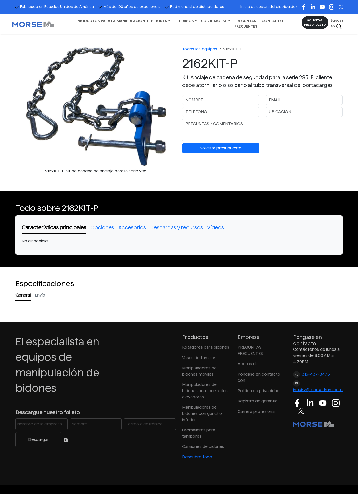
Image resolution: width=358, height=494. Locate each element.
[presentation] (305, 129)
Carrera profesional (256, 411)
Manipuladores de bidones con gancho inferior (202, 413)
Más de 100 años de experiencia (129, 7)
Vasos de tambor (198, 357)
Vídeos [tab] (215, 227)
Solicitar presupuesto (221, 148)
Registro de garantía (257, 401)
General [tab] (23, 295)
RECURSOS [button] (184, 21)
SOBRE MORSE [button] (214, 21)
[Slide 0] (96, 163)
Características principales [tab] (54, 227)
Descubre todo (197, 457)
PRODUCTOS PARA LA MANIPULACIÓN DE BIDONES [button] (121, 21)
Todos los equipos (199, 49)
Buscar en (337, 23)
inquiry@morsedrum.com (318, 389)
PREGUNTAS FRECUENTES (246, 23)
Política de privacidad (258, 391)
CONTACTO (272, 21)
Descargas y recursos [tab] (176, 227)
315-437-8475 (316, 374)
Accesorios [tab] (132, 227)
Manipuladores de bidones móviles (199, 371)
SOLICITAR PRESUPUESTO (315, 22)
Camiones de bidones (203, 446)
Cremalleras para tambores (198, 433)
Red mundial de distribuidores (194, 7)
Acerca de (248, 364)
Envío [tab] (40, 295)
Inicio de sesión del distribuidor (268, 7)
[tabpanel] (179, 241)
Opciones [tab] (102, 227)
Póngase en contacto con (259, 377)
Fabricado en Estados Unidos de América (54, 7)
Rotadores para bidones (205, 347)
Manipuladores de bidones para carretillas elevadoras (205, 390)
